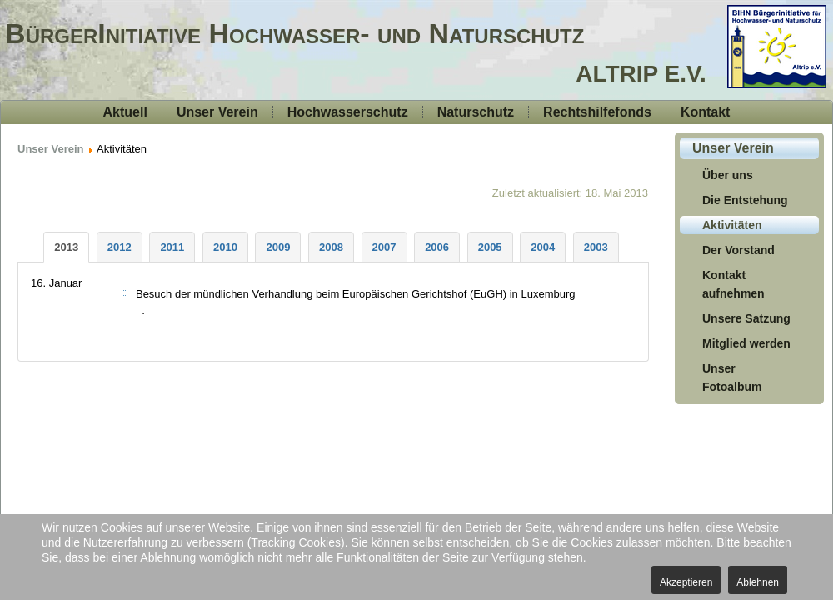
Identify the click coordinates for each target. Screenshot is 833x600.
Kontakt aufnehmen (733, 284)
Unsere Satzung (746, 318)
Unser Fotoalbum (732, 377)
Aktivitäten (732, 225)
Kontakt (706, 112)
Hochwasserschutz (347, 112)
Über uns (727, 175)
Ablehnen (757, 582)
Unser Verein (217, 112)
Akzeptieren (686, 582)
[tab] (66, 247)
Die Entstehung (745, 200)
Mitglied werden (746, 343)
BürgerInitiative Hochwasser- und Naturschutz (294, 33)
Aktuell (125, 112)
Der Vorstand (738, 250)
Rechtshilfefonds (597, 112)
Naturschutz (475, 112)
